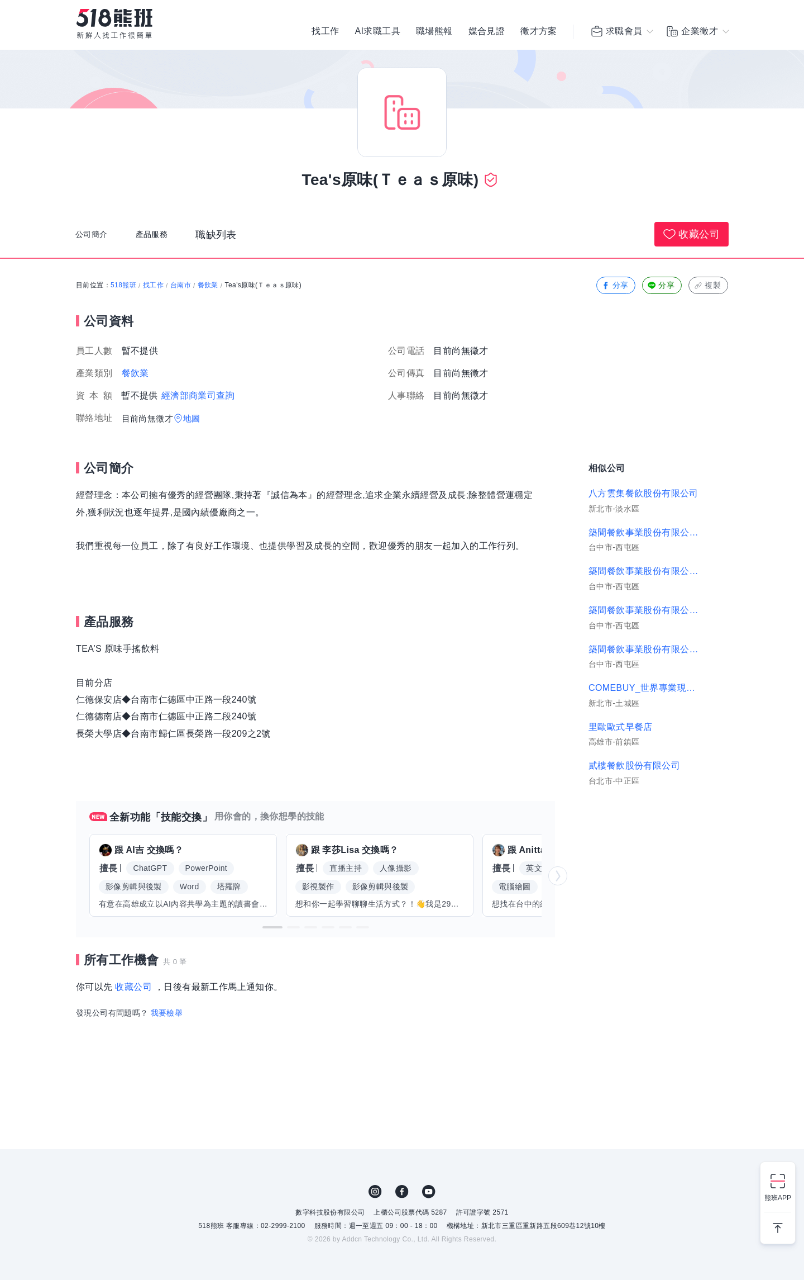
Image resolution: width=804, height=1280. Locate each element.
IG (375, 1191)
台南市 (180, 285)
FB (402, 1191)
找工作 (325, 33)
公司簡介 (96, 239)
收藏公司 (691, 234)
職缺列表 (234, 239)
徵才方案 (538, 33)
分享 (615, 285)
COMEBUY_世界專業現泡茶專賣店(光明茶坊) (645, 688)
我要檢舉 (167, 1012)
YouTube (429, 1191)
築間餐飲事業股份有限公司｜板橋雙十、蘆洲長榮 (645, 532)
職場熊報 (434, 33)
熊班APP (777, 1198)
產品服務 (165, 239)
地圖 (191, 418)
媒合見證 (486, 33)
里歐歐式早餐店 (620, 727)
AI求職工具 (377, 33)
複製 (707, 285)
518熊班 (123, 285)
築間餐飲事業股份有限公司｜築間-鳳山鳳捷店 (645, 610)
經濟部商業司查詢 (197, 395)
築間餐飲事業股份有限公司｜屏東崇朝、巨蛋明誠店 (645, 571)
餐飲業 (208, 285)
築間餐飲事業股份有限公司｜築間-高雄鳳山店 (645, 649)
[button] (272, 927)
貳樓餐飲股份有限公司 (634, 765)
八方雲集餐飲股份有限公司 (643, 493)
